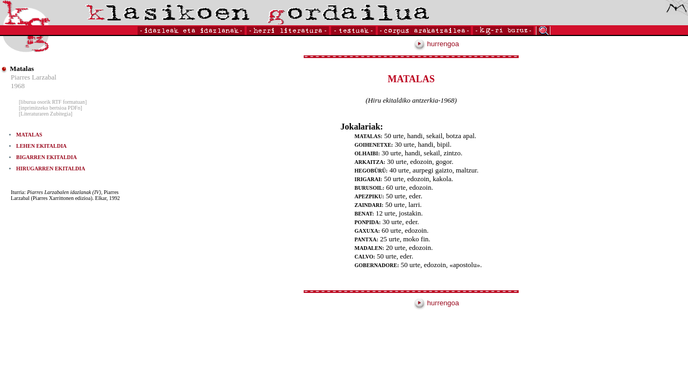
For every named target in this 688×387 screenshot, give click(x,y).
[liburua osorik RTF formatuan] (53, 102)
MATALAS (29, 135)
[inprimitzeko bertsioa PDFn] (50, 108)
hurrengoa (436, 44)
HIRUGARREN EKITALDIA (50, 168)
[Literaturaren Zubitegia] (46, 114)
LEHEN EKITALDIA (41, 146)
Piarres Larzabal (33, 77)
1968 (18, 86)
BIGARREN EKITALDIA (46, 157)
